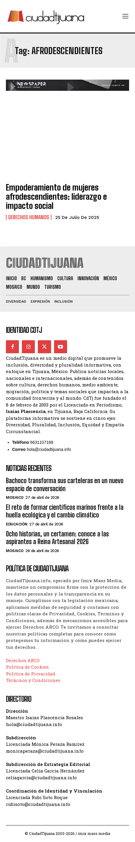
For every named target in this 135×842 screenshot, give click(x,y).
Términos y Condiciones (33, 680)
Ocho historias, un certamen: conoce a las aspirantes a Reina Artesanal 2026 (57, 538)
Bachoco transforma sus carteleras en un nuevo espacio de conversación (64, 484)
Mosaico (15, 497)
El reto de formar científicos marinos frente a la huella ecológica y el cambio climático (64, 511)
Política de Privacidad (30, 674)
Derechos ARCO (23, 660)
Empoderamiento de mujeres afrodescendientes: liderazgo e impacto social (56, 196)
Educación (16, 524)
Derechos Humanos (28, 217)
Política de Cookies (27, 667)
